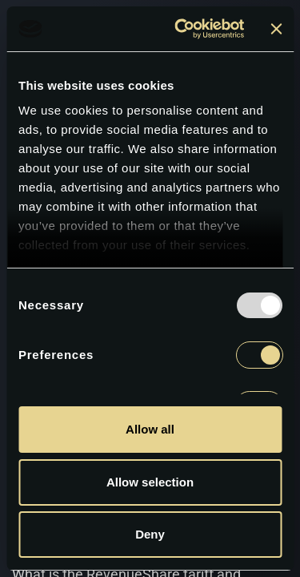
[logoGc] (85, 25)
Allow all (150, 427)
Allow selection (218, 492)
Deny (82, 492)
